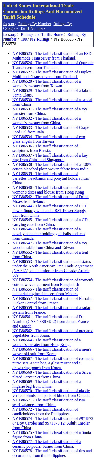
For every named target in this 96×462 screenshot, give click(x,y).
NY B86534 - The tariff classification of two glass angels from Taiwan (48, 138)
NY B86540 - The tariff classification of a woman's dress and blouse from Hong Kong (48, 189)
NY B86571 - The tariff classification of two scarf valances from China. (48, 402)
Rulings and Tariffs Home (42, 34)
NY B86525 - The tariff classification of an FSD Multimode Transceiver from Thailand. (51, 55)
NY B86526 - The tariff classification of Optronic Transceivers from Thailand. (52, 65)
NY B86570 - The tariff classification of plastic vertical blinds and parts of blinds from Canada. (51, 393)
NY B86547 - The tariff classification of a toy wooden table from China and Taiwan (49, 245)
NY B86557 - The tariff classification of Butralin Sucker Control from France (52, 300)
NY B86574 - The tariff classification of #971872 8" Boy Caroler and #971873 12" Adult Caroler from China (52, 423)
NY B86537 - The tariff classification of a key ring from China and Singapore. (50, 157)
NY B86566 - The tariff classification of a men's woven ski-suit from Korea (51, 351)
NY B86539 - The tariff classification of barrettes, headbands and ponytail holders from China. (50, 178)
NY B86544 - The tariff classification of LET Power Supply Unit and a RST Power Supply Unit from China (49, 210)
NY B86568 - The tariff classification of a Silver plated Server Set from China (52, 374)
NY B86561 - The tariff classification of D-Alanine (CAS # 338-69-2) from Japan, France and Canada (50, 321)
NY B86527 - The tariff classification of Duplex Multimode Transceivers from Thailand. (51, 74)
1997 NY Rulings (35, 39)
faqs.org (9, 24)
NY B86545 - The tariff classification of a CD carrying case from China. (50, 222)
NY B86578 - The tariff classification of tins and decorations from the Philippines (52, 453)
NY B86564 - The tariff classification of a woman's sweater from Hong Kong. (46, 342)
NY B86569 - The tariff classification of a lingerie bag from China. (46, 383)
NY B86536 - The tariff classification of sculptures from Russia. (45, 148)
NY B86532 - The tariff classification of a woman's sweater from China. (46, 120)
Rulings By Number (34, 24)
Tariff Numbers (32, 28)
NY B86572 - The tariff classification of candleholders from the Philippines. (45, 411)
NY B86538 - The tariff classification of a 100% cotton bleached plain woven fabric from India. (51, 166)
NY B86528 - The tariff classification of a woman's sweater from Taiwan (46, 83)
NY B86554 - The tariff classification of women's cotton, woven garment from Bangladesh (52, 282)
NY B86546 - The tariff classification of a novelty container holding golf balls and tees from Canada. (48, 233)
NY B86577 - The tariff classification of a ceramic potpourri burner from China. (46, 443)
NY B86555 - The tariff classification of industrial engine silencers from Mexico (45, 291)
